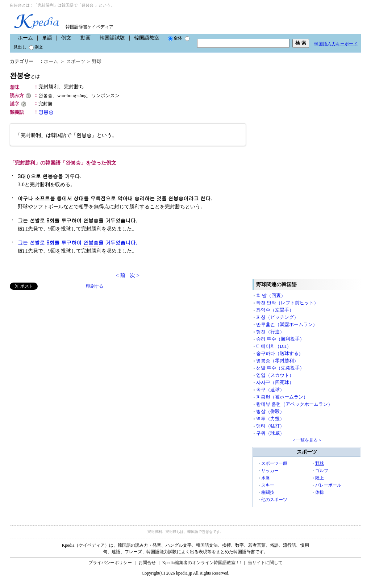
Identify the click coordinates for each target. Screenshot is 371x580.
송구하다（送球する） (279, 353)
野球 (96, 61)
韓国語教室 (146, 38)
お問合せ (147, 562)
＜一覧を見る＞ (307, 440)
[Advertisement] (64, 340)
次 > (134, 275)
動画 (85, 38)
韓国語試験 (112, 38)
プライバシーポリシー (110, 562)
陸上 (319, 477)
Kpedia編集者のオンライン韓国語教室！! (202, 562)
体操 (319, 492)
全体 (175, 38)
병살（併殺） (270, 411)
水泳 (265, 477)
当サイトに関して (265, 562)
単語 (47, 38)
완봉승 (25, 75)
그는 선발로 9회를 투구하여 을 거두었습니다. (77, 242)
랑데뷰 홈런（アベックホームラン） (294, 404)
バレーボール (328, 485)
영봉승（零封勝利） (277, 360)
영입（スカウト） (275, 375)
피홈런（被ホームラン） (282, 397)
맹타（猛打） (270, 426)
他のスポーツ (274, 499)
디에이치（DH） (273, 346)
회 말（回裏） (270, 295)
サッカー (270, 470)
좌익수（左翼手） (275, 310)
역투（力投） (270, 418)
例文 (66, 38)
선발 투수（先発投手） (280, 368)
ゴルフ (321, 470)
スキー (267, 485)
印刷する (94, 286)
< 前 (120, 275)
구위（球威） (270, 433)
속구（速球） (270, 389)
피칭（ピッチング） (277, 317)
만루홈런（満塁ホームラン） (286, 324)
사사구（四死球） (275, 382)
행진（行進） (270, 331)
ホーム (25, 38)
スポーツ (75, 61)
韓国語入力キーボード (336, 43)
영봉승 (46, 112)
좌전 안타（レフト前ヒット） (287, 302)
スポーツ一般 (274, 463)
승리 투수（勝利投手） (280, 339)
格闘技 (267, 492)
